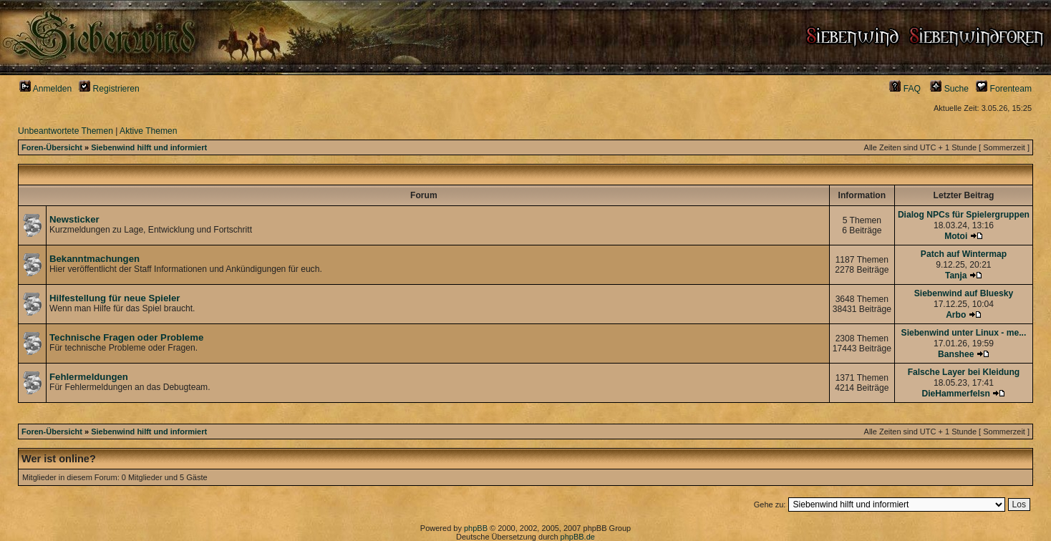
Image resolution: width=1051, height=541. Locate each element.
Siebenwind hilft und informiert (149, 147)
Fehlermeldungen (88, 376)
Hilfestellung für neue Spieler (114, 298)
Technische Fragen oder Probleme (126, 337)
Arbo (956, 315)
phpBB (476, 528)
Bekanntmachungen (94, 258)
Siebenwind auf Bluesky (963, 293)
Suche (949, 89)
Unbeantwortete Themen (65, 131)
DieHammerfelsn (956, 394)
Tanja (956, 275)
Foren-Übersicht (51, 147)
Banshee (956, 354)
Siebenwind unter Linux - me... (964, 333)
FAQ (905, 89)
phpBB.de (578, 536)
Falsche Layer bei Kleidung (964, 372)
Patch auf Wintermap (964, 254)
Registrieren (109, 89)
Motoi (955, 236)
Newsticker (74, 219)
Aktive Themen (148, 131)
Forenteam (1004, 89)
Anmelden (45, 89)
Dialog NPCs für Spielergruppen (964, 215)
